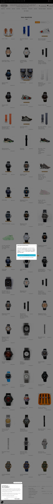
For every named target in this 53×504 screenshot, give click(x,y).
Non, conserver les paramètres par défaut (26, 257)
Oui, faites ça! (26, 255)
